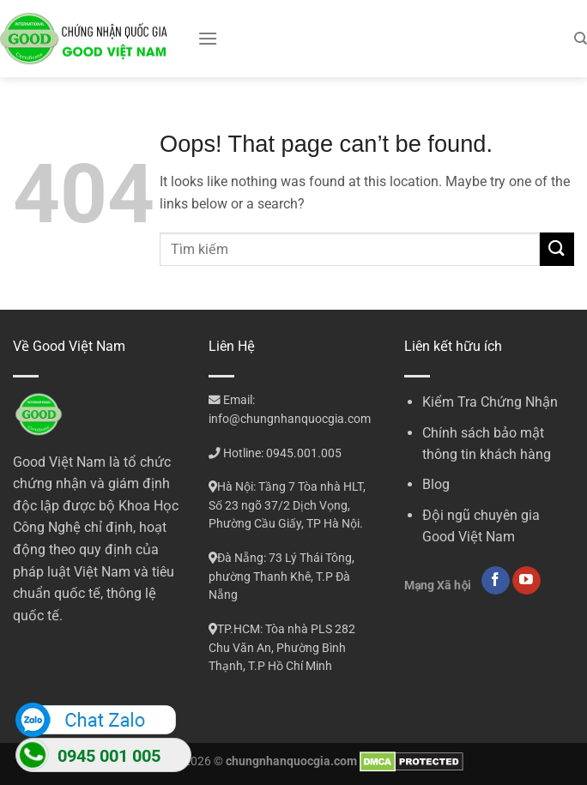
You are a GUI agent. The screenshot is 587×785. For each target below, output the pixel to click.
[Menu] (207, 38)
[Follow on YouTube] (526, 580)
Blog (436, 484)
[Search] (580, 38)
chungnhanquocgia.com (291, 761)
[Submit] (557, 249)
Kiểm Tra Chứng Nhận (490, 402)
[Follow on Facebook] (495, 580)
